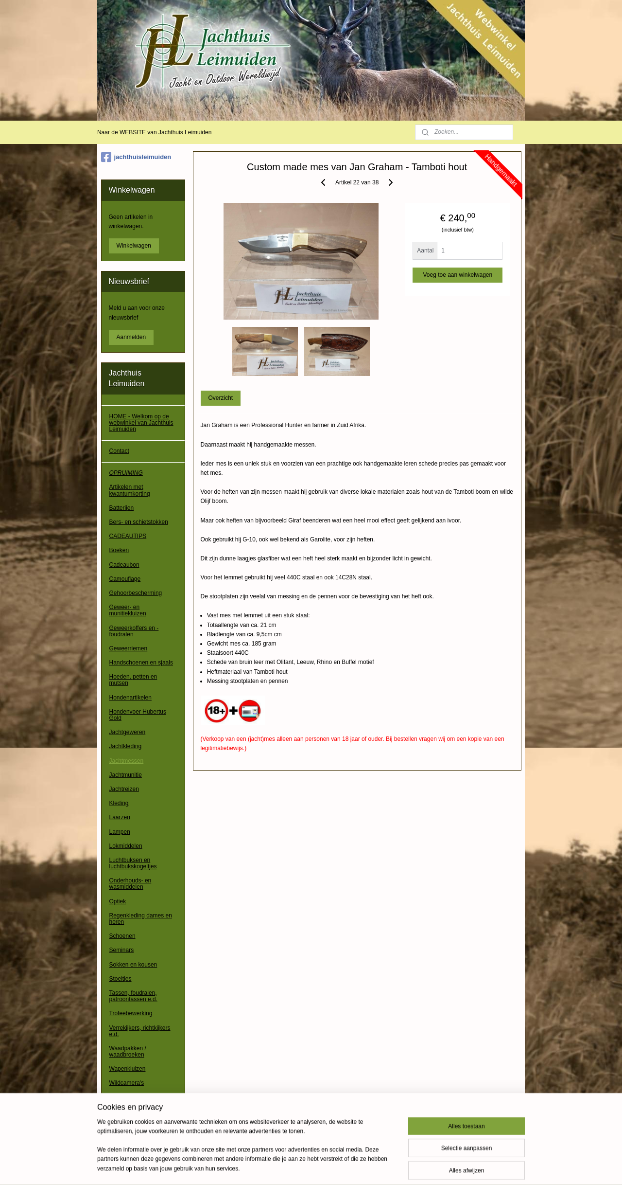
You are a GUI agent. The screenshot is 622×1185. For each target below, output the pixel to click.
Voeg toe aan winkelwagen (457, 274)
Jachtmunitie (125, 775)
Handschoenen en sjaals (141, 662)
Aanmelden (131, 337)
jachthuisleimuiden (136, 157)
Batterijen (121, 507)
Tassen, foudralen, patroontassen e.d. (133, 996)
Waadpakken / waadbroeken (127, 1051)
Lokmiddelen (125, 846)
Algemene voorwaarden (140, 1119)
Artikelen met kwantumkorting (129, 490)
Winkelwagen (134, 245)
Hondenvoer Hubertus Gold (137, 714)
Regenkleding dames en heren (140, 918)
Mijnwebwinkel (414, 1167)
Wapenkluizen (127, 1068)
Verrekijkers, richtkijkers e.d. (140, 1031)
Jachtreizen (124, 789)
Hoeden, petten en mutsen (133, 679)
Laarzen (119, 817)
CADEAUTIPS (128, 536)
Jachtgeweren (127, 732)
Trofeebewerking (131, 1013)
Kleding (119, 803)
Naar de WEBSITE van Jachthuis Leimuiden (154, 132)
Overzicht (220, 398)
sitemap (289, 1167)
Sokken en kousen (133, 964)
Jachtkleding (125, 746)
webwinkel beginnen (338, 1167)
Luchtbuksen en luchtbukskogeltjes (133, 863)
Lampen (119, 831)
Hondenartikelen (130, 697)
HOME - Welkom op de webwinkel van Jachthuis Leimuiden (141, 422)
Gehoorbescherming (135, 593)
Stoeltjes (120, 978)
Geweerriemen (128, 648)
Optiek (117, 901)
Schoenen (122, 936)
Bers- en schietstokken (138, 522)
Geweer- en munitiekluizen (127, 610)
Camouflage (125, 578)
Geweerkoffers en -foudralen (134, 631)
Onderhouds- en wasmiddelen (130, 883)
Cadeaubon (124, 564)
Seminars (121, 950)
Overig (117, 1097)
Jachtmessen (126, 760)
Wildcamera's (126, 1082)
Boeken (119, 550)
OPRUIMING (126, 472)
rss (306, 1167)
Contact (119, 451)
